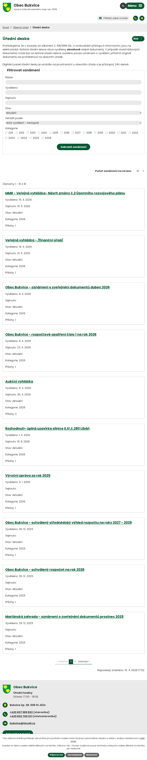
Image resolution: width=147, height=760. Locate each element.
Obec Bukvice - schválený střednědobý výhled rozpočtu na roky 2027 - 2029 (68, 522)
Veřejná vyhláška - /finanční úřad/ (34, 240)
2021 (123, 132)
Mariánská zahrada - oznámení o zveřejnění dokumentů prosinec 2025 (64, 616)
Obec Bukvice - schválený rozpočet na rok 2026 (44, 569)
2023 (11, 138)
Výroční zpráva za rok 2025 (27, 475)
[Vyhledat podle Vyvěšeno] (73, 92)
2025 (36, 138)
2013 (32, 132)
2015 (55, 132)
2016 (66, 132)
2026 (48, 138)
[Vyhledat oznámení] (73, 147)
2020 (112, 132)
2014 (44, 132)
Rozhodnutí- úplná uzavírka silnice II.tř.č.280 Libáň (47, 428)
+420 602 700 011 (21, 716)
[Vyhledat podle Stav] (73, 113)
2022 (135, 132)
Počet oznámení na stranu (113, 171)
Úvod (6, 27)
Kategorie (11, 128)
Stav (8, 108)
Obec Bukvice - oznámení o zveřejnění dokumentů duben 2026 (57, 287)
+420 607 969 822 (21, 712)
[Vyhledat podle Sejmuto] (73, 103)
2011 (10, 132)
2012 (21, 132)
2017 (78, 132)
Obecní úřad (21, 27)
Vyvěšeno (11, 87)
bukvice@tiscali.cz (22, 723)
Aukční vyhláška (19, 381)
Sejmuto (10, 98)
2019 (100, 132)
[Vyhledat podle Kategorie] (6, 133)
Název (9, 77)
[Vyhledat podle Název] (73, 82)
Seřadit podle (14, 118)
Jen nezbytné (74, 754)
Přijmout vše (55, 754)
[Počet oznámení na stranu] (139, 171)
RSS (138, 38)
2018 (89, 132)
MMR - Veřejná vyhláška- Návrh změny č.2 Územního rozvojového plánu (65, 193)
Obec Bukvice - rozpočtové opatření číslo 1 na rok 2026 (50, 334)
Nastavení (92, 754)
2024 (24, 138)
